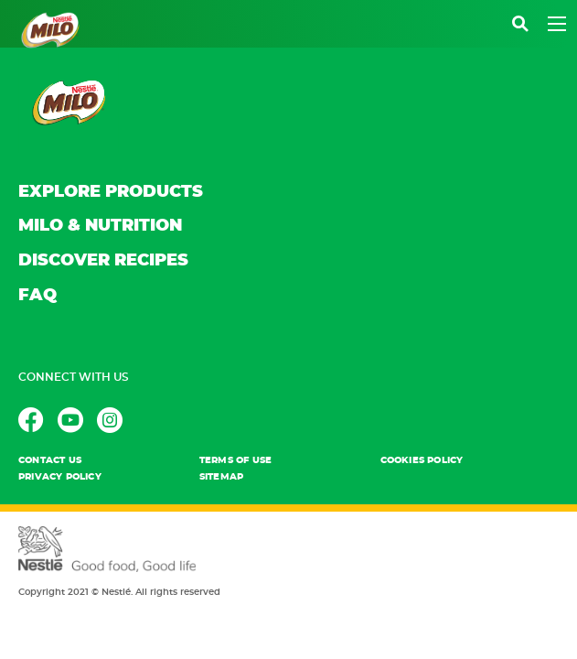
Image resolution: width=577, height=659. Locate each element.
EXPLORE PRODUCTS (110, 192)
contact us (49, 460)
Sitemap (221, 476)
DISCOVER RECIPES (103, 261)
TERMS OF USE (235, 460)
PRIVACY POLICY (60, 476)
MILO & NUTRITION (100, 226)
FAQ (37, 295)
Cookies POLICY (422, 460)
